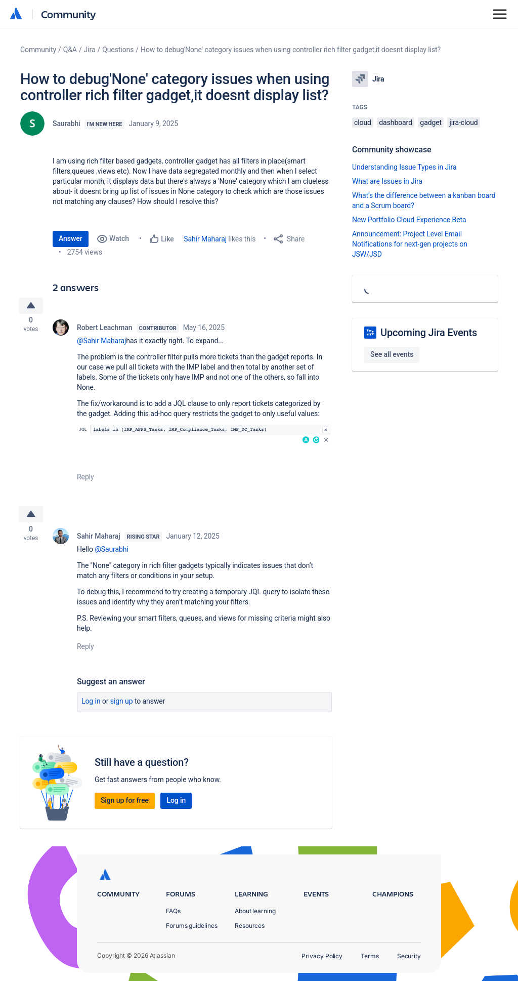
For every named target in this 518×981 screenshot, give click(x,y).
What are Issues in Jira (387, 181)
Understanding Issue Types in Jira (404, 167)
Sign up (121, 707)
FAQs (173, 911)
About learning (255, 911)
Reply (85, 480)
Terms (370, 956)
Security (409, 956)
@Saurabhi (111, 555)
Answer (70, 238)
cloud (362, 122)
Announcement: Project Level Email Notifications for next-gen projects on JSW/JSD (409, 244)
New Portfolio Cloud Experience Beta (409, 220)
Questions (118, 50)
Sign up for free (125, 806)
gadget (431, 122)
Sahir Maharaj (205, 239)
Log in (91, 707)
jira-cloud (463, 122)
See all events (391, 354)
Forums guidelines (192, 925)
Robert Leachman (105, 330)
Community (68, 14)
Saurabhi (66, 123)
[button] (204, 437)
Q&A (70, 50)
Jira (90, 50)
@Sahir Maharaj (101, 343)
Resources (250, 925)
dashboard (395, 122)
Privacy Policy (321, 956)
